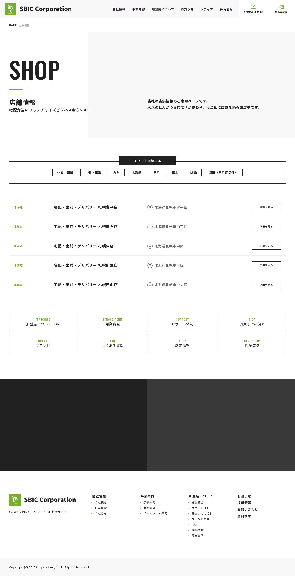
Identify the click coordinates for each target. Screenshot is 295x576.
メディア (207, 9)
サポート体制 (201, 508)
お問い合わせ (253, 9)
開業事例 (198, 535)
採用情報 (226, 9)
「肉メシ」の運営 (155, 513)
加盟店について (163, 9)
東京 (156, 172)
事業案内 (147, 496)
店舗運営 (149, 502)
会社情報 (118, 9)
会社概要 (101, 502)
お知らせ (187, 9)
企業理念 (101, 508)
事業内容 (138, 9)
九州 (116, 172)
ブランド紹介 (201, 519)
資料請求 (281, 9)
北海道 (137, 172)
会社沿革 (101, 513)
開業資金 (198, 502)
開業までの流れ (202, 513)
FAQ (194, 524)
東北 (175, 172)
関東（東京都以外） (223, 172)
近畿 (193, 172)
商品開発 (149, 508)
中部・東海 (93, 172)
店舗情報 (198, 530)
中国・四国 (65, 172)
